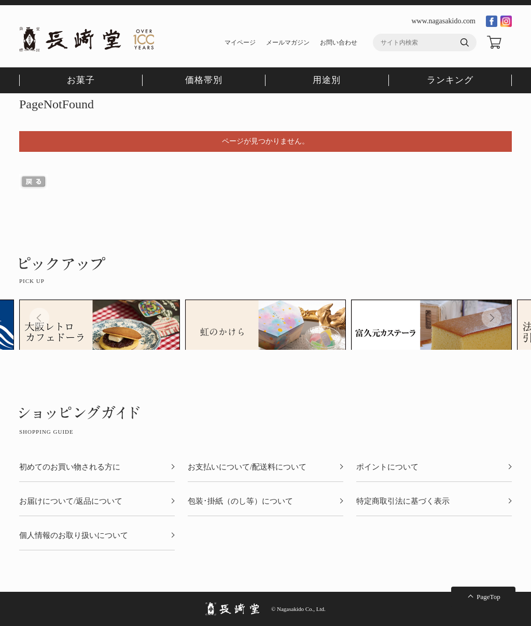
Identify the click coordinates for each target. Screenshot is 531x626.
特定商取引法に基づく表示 (403, 501)
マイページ (240, 42)
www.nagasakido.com (443, 21)
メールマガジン (288, 42)
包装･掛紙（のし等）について (240, 501)
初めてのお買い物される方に (69, 467)
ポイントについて (387, 467)
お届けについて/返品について (70, 501)
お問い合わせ (338, 42)
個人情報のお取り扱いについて (73, 535)
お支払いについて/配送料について (247, 467)
